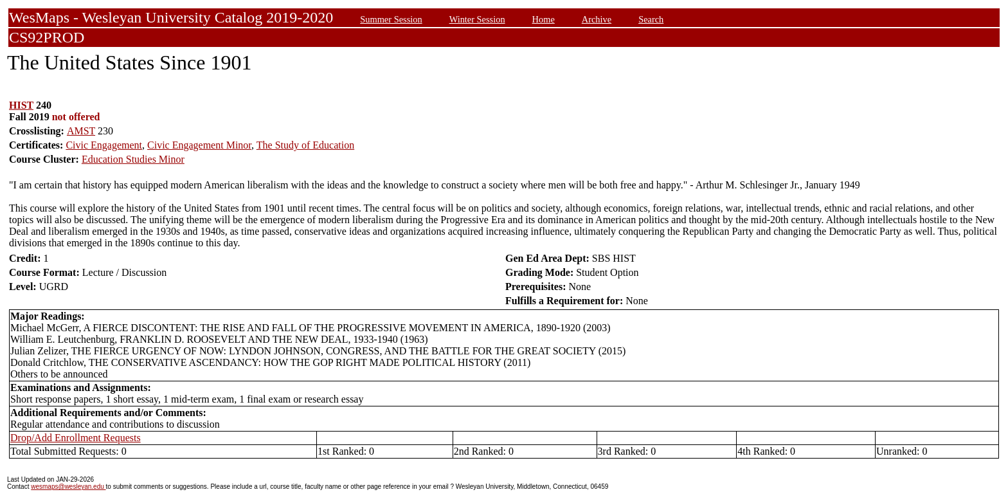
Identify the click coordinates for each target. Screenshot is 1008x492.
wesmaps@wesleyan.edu (68, 486)
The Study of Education (305, 145)
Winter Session (477, 19)
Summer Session (391, 19)
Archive (596, 19)
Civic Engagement (104, 145)
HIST (21, 105)
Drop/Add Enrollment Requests (75, 437)
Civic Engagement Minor (199, 145)
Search (650, 19)
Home (543, 19)
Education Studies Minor (133, 159)
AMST (81, 130)
